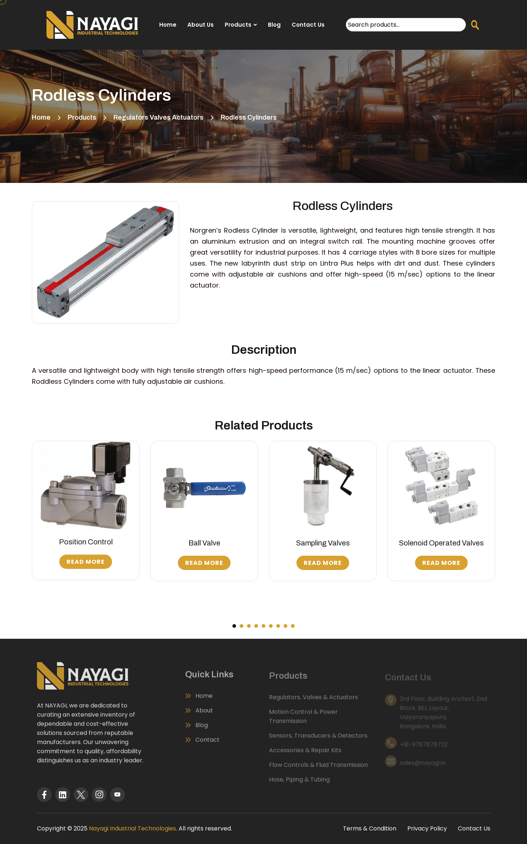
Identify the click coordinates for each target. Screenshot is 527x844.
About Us (200, 25)
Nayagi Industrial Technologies (132, 828)
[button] (234, 626)
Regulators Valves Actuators (158, 117)
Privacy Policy (427, 828)
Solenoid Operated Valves (441, 543)
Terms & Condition (369, 828)
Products (238, 25)
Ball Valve (204, 543)
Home (167, 25)
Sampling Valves (323, 543)
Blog (274, 25)
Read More (86, 562)
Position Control (86, 542)
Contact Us (308, 25)
